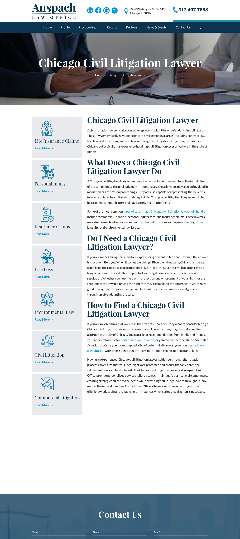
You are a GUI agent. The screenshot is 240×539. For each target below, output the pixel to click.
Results (112, 27)
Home (47, 27)
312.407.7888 (193, 9)
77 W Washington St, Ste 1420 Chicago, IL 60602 (148, 10)
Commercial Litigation (57, 398)
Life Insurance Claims (57, 141)
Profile (65, 27)
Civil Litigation (50, 355)
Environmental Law (54, 312)
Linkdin (90, 10)
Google (106, 10)
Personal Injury (50, 184)
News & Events (156, 27)
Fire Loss (44, 269)
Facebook (98, 10)
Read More (42, 148)
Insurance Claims (52, 226)
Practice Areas (88, 27)
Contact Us (183, 27)
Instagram (115, 10)
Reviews (131, 27)
